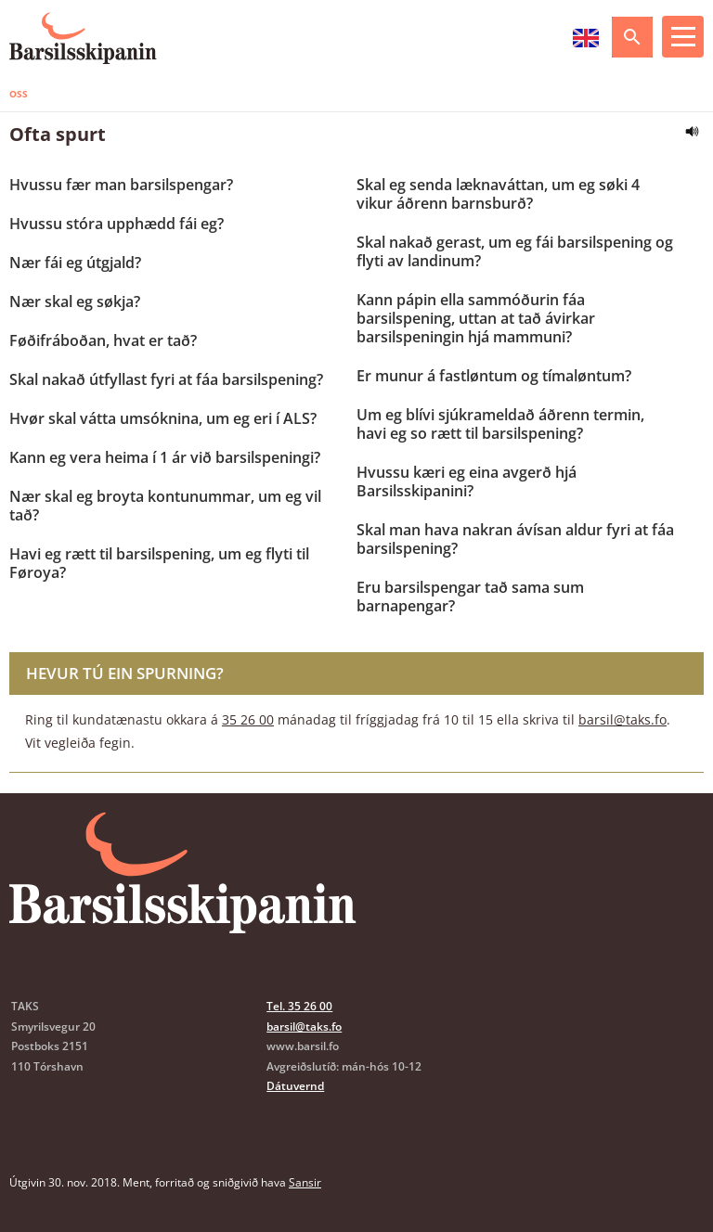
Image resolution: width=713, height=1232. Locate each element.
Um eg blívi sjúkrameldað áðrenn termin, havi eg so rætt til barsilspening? (500, 423)
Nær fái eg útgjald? (75, 262)
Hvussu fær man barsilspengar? (121, 184)
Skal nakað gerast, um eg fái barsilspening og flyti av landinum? (514, 251)
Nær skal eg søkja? (74, 301)
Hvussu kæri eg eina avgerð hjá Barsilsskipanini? (466, 481)
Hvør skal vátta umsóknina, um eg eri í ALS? (163, 418)
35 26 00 (248, 719)
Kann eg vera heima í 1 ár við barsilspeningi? (164, 457)
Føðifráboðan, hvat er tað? (103, 340)
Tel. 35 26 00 (299, 1006)
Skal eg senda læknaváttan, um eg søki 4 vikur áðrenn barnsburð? (498, 193)
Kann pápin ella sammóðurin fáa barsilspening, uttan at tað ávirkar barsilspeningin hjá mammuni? (475, 318)
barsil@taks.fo (622, 719)
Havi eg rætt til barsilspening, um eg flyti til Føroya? (159, 563)
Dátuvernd (295, 1086)
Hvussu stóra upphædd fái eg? (116, 223)
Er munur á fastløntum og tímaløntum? (493, 376)
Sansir (305, 1182)
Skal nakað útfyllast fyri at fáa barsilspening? (166, 379)
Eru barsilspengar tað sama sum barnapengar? (470, 596)
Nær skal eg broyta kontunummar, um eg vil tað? (165, 505)
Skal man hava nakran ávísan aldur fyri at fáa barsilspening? (515, 539)
